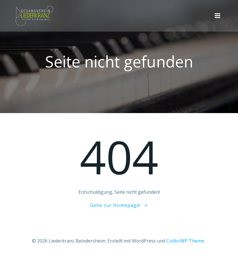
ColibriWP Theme (185, 241)
